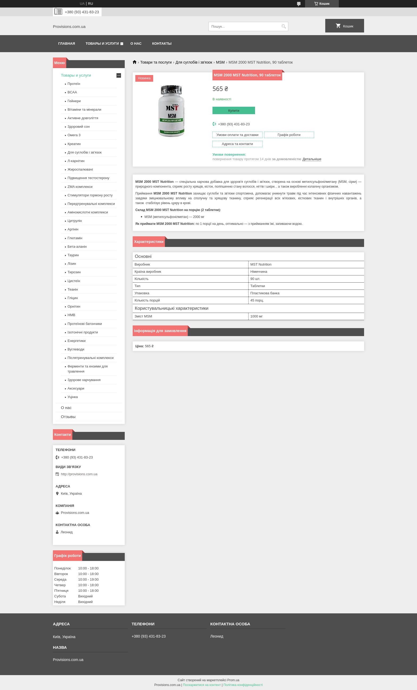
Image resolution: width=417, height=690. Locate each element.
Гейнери (74, 101)
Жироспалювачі (80, 169)
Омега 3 (74, 135)
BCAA (72, 92)
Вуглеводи (76, 349)
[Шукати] (283, 26)
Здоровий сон (79, 127)
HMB (71, 315)
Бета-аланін (77, 247)
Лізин (72, 264)
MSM (220, 62)
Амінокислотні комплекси (88, 212)
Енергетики (77, 341)
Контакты (162, 44)
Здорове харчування (84, 380)
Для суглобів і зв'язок (194, 62)
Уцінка (73, 397)
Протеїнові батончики (85, 324)
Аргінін (73, 229)
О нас (136, 44)
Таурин (73, 255)
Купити (233, 111)
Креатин (74, 144)
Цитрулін (75, 221)
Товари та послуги (156, 62)
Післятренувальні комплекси (91, 358)
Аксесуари (76, 388)
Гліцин (73, 298)
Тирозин (74, 272)
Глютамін (75, 238)
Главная (66, 44)
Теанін (73, 289)
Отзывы (68, 416)
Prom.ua (233, 680)
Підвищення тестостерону (88, 178)
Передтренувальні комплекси (91, 204)
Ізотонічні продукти (83, 332)
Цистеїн (74, 281)
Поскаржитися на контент (202, 685)
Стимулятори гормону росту (90, 195)
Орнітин (74, 306)
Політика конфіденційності (243, 685)
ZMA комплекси (80, 187)
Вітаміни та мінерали (84, 109)
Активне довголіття (83, 118)
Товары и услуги (102, 44)
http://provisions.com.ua (79, 474)
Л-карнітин (76, 161)
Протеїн (74, 84)
